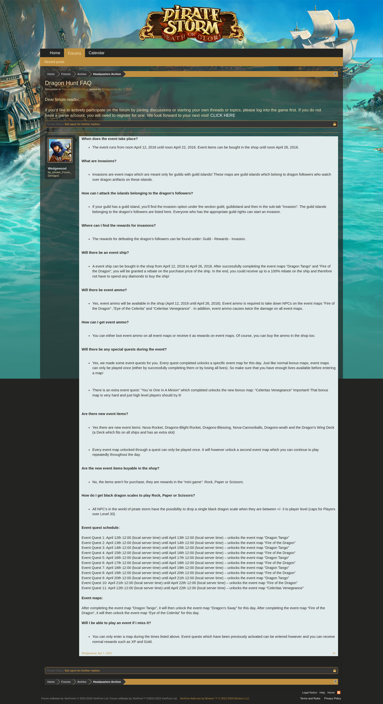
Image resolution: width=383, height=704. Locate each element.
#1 (334, 653)
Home (55, 53)
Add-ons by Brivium (215, 698)
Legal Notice (309, 692)
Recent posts (54, 62)
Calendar (97, 53)
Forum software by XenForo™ (144, 698)
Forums (74, 53)
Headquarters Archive (75, 89)
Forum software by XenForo (75, 698)
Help (322, 692)
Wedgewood (109, 89)
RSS (338, 692)
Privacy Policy (332, 698)
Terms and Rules (310, 698)
